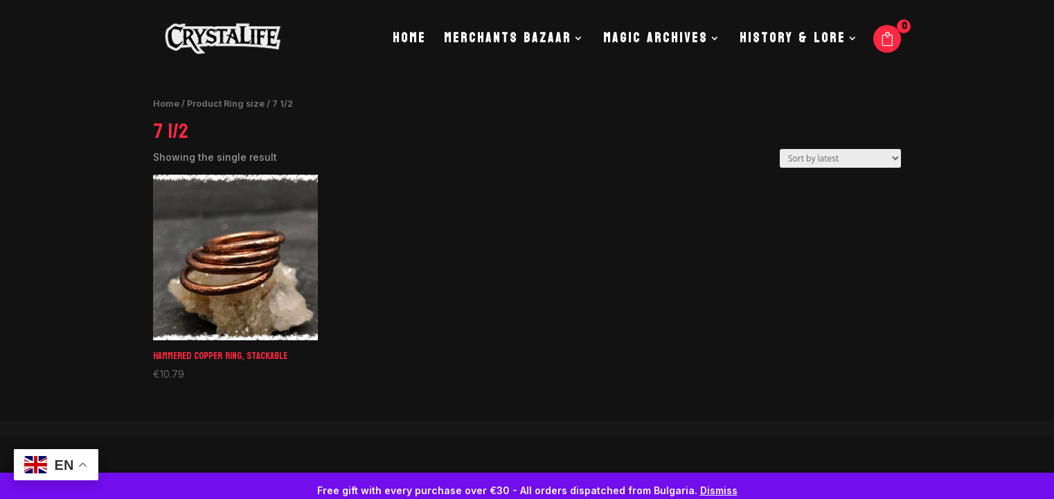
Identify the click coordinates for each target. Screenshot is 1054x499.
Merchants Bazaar (507, 41)
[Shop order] (840, 158)
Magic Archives (655, 41)
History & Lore (793, 41)
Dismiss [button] (719, 490)
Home (409, 41)
